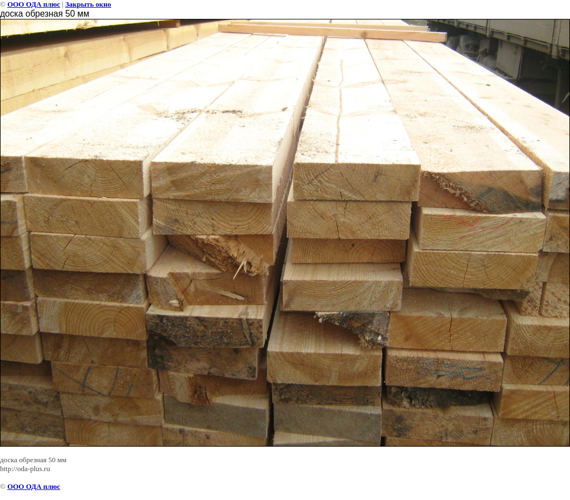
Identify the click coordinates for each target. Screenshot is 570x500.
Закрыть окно (88, 4)
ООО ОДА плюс (33, 4)
